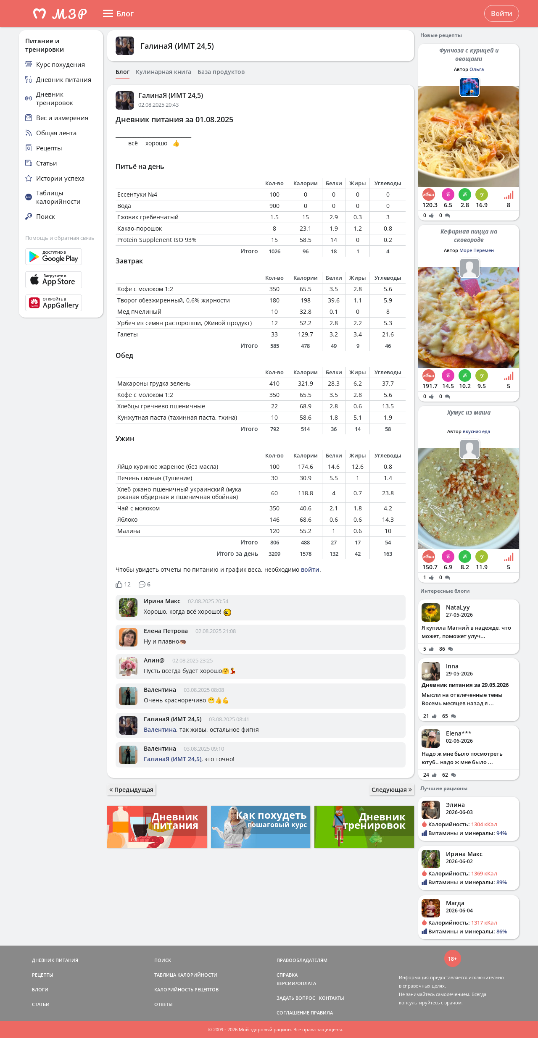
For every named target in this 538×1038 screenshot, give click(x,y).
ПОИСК (162, 960)
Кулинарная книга (163, 72)
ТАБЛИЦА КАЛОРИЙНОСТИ (185, 975)
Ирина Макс (162, 601)
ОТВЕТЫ (163, 1004)
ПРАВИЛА (322, 1012)
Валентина (160, 690)
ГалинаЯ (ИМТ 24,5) (177, 46)
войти (310, 569)
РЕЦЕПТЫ (42, 975)
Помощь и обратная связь (60, 238)
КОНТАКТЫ (331, 998)
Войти (501, 13)
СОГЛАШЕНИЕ (293, 1012)
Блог (122, 72)
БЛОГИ (40, 989)
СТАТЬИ (41, 1004)
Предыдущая (131, 790)
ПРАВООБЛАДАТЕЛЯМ (302, 960)
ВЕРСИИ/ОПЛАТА (296, 983)
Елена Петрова (166, 631)
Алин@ (154, 660)
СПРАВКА (287, 975)
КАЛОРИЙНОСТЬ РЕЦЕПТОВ (186, 989)
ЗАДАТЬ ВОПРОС (296, 998)
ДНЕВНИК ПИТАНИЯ (55, 960)
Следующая (392, 790)
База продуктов (221, 72)
